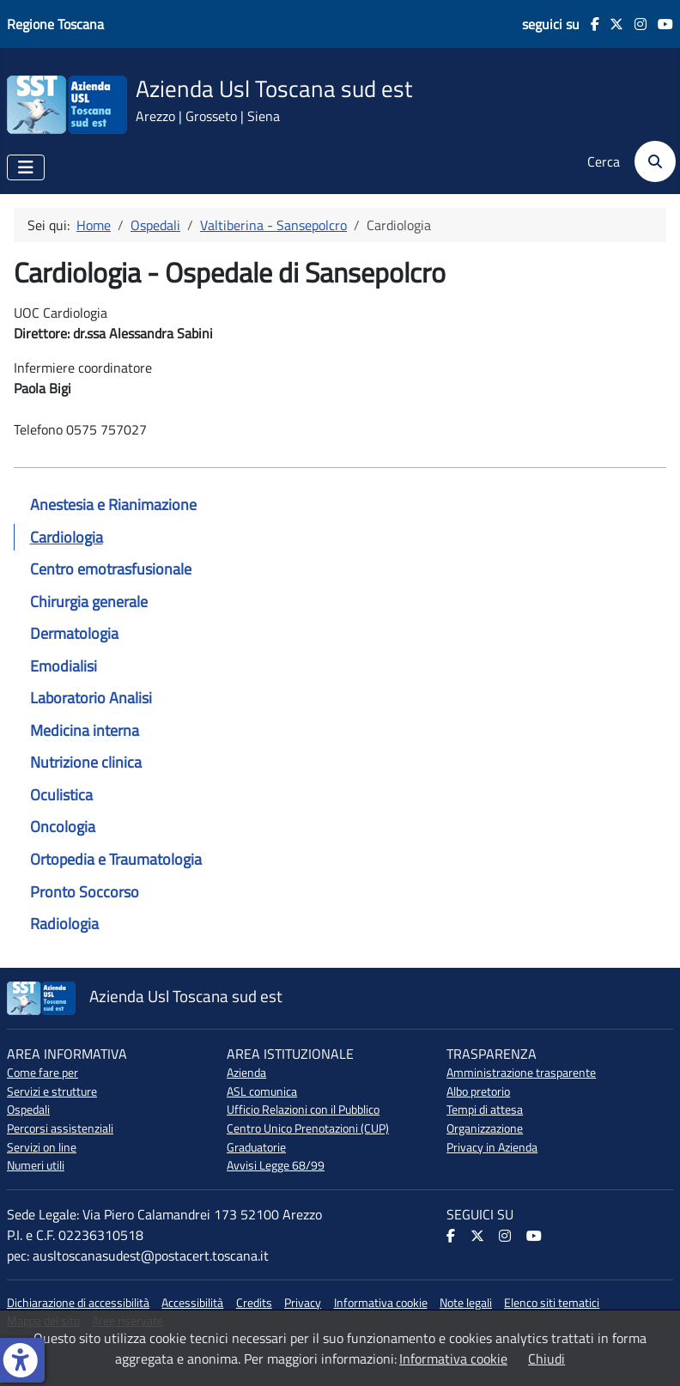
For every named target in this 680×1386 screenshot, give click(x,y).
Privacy (302, 1302)
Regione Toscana (55, 24)
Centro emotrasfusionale (110, 569)
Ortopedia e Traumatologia (116, 859)
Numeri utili (35, 1165)
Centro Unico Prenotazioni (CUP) (308, 1128)
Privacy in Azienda (491, 1147)
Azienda (246, 1072)
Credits (254, 1302)
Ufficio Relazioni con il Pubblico (303, 1109)
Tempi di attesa (484, 1109)
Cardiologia (66, 537)
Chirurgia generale (89, 601)
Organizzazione (484, 1128)
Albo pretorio (478, 1091)
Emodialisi (63, 666)
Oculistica (61, 794)
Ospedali (28, 1109)
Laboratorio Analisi (91, 697)
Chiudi (546, 1358)
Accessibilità (192, 1302)
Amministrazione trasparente (521, 1072)
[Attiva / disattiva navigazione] (26, 167)
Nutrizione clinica (86, 762)
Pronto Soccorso (84, 891)
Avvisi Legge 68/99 (276, 1165)
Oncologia (62, 826)
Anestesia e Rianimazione (113, 504)
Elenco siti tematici (551, 1302)
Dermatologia (74, 633)
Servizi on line (41, 1147)
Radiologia (64, 923)
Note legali (466, 1302)
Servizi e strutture (52, 1091)
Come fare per (42, 1072)
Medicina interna (84, 730)
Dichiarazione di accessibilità (78, 1302)
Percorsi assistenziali (60, 1128)
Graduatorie (256, 1147)
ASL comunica (262, 1091)
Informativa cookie (381, 1302)
